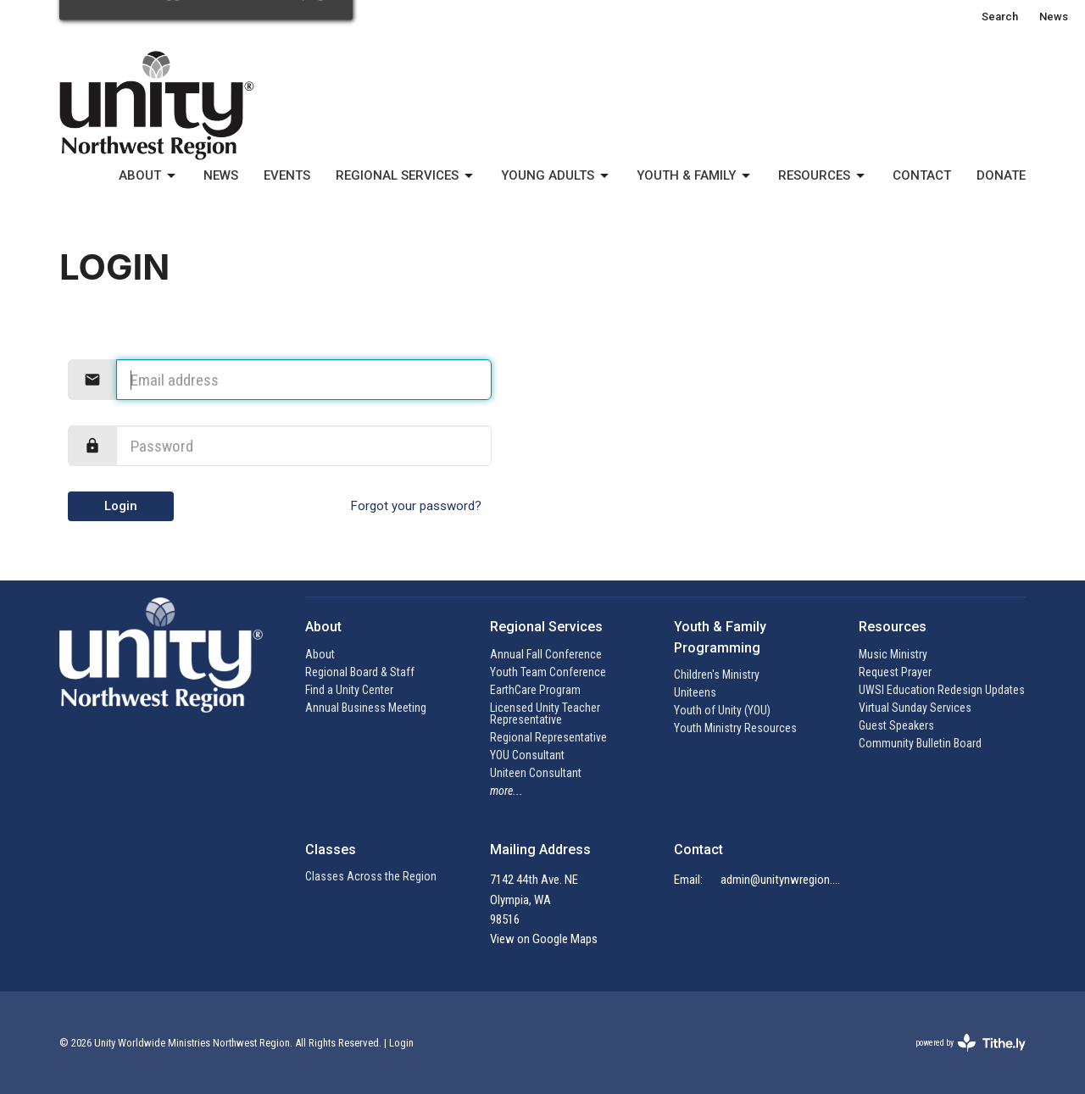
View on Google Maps (544, 939)
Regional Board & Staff (360, 672)
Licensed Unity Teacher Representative (545, 713)
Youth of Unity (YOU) (722, 710)
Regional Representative (548, 737)
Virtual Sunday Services (915, 707)
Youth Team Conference (548, 672)
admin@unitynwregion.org (781, 879)
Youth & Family (695, 176)
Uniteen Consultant (535, 773)
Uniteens (695, 692)
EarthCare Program (535, 690)
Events (287, 175)
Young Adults (556, 176)
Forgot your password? (416, 506)
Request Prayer (895, 672)
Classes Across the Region (371, 876)
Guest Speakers (896, 725)
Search (1000, 16)
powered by (970, 1042)
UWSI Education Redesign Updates (942, 690)
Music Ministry (893, 654)
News (1053, 16)
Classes (330, 849)
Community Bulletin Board (920, 743)
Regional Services (406, 176)
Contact (922, 175)
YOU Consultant (527, 755)
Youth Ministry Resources (735, 728)
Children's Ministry (717, 674)
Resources (822, 176)
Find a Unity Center (349, 690)
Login (120, 506)
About (148, 176)
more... (506, 790)
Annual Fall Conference (546, 654)
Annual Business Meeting (365, 707)
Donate (1001, 175)
